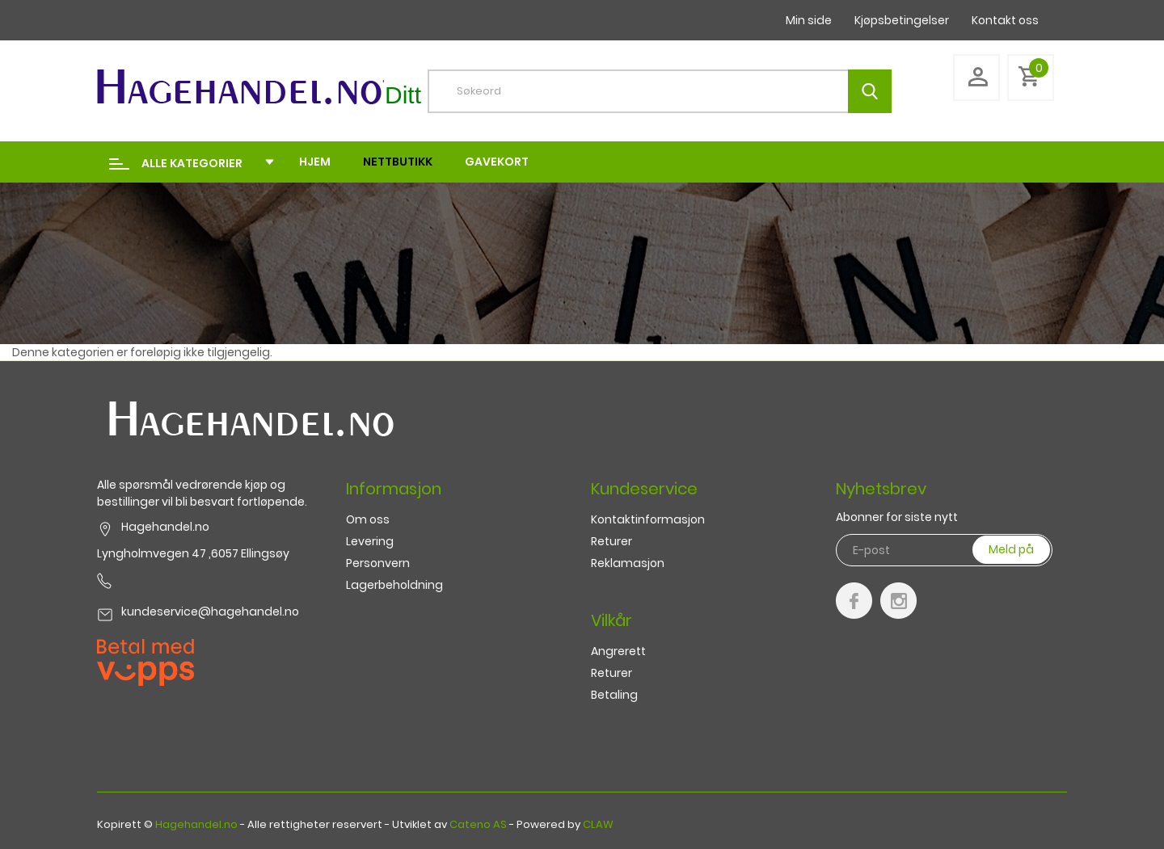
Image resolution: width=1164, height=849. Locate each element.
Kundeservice (644, 488)
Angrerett (618, 651)
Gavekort (497, 161)
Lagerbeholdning (394, 585)
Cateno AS (478, 824)
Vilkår (611, 620)
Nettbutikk (397, 161)
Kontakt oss (1005, 20)
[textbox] (671, 91)
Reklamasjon (627, 563)
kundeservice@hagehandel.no (210, 611)
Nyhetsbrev (881, 488)
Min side (809, 20)
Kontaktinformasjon (648, 519)
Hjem (315, 161)
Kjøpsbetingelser (901, 20)
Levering (370, 541)
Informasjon (393, 488)
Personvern (378, 563)
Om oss (368, 519)
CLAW (598, 824)
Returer (611, 541)
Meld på (1011, 549)
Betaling (614, 695)
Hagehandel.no (196, 824)
